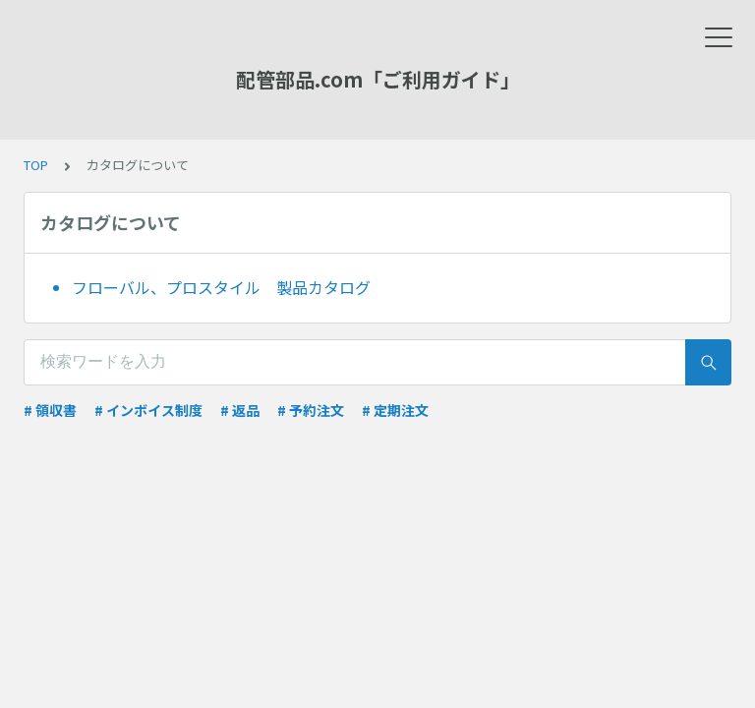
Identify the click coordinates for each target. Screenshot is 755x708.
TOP (36, 164)
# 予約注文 (310, 410)
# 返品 (240, 410)
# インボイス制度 (148, 410)
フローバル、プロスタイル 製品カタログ (221, 287)
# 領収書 (50, 410)
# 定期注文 (395, 410)
